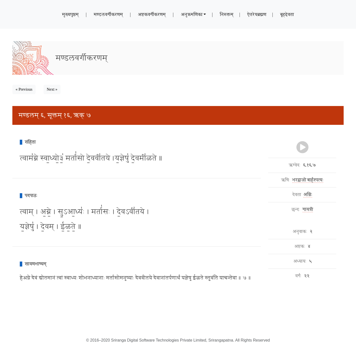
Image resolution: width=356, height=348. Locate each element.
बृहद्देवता (287, 14)
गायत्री (307, 209)
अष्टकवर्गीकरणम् (152, 14)
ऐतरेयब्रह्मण (256, 14)
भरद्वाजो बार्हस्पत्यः (308, 180)
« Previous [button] (24, 89)
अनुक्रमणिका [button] (191, 14)
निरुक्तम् (226, 14)
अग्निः (307, 194)
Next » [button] (52, 89)
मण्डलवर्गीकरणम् (108, 14)
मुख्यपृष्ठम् (70, 14)
